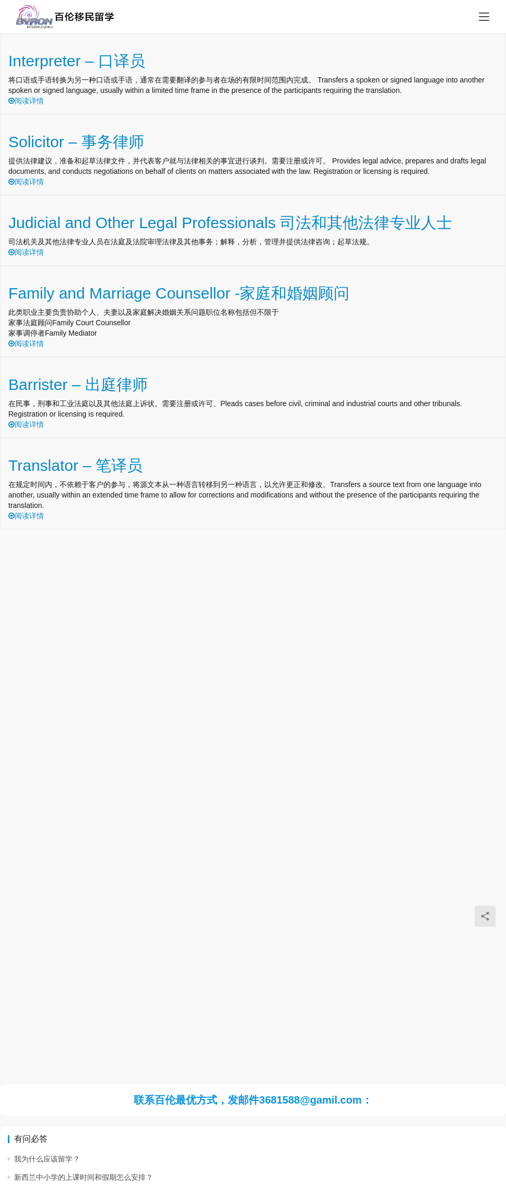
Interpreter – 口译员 (76, 60)
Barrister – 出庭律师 (78, 384)
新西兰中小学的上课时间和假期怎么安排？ (83, 1177)
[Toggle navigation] (484, 16)
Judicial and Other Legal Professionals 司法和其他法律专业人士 (230, 222)
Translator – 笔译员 (75, 465)
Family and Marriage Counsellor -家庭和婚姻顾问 (179, 293)
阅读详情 (26, 101)
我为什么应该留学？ (47, 1159)
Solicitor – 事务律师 (76, 141)
